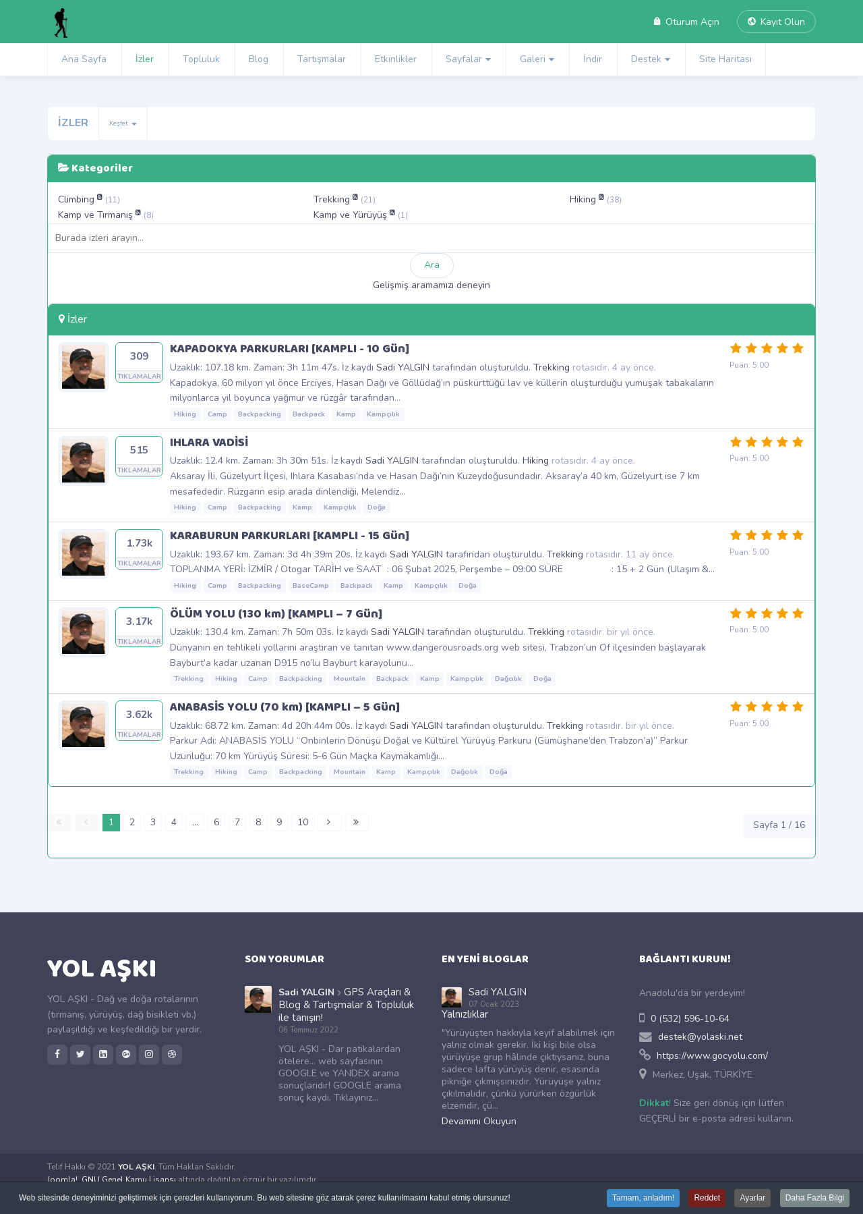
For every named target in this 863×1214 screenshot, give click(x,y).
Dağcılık (508, 678)
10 (302, 822)
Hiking (584, 199)
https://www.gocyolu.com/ (712, 1055)
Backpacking (259, 414)
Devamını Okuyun (479, 1121)
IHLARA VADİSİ (209, 442)
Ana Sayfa (84, 59)
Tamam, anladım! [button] (643, 1199)
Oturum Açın (686, 22)
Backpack (309, 414)
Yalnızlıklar (465, 1014)
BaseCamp (311, 585)
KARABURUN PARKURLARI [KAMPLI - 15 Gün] (289, 536)
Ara (432, 264)
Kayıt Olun (776, 22)
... (195, 822)
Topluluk (201, 59)
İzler (145, 59)
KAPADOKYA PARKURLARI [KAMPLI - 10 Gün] (289, 349)
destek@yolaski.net (700, 1036)
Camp (217, 414)
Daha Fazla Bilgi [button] (814, 1199)
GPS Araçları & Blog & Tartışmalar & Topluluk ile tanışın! (346, 1004)
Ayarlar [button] (752, 1199)
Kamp (346, 414)
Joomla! (62, 1179)
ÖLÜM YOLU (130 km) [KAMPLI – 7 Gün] (276, 614)
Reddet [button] (707, 1199)
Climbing (77, 199)
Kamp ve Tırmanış (97, 215)
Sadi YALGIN (402, 367)
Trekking (333, 199)
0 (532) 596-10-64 (690, 1018)
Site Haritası (725, 59)
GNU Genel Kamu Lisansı (129, 1179)
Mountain (349, 678)
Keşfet (123, 123)
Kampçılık (383, 414)
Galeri (532, 59)
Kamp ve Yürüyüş (352, 215)
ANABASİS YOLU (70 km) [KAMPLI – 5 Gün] (285, 707)
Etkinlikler (396, 59)
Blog (258, 59)
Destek (646, 59)
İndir (592, 59)
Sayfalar (464, 59)
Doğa (376, 507)
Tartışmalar (321, 59)
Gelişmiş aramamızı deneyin (431, 285)
